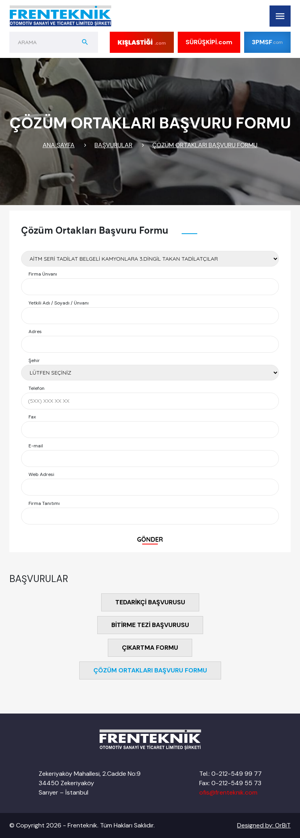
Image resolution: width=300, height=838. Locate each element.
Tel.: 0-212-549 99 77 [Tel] (230, 774)
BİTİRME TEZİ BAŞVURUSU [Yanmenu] (150, 625)
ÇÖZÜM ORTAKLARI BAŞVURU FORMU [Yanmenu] (150, 670)
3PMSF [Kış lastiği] (267, 42)
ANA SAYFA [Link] (59, 145)
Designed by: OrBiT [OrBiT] (264, 825)
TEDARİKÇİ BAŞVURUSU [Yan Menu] (150, 602)
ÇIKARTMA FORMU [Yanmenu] (150, 647)
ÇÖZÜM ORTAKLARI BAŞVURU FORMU (204, 145)
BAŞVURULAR (113, 145)
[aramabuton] (85, 42)
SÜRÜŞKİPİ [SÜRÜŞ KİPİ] (209, 42)
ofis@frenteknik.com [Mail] (228, 792)
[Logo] (60, 16)
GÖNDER (150, 539)
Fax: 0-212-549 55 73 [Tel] (230, 783)
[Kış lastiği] (142, 42)
